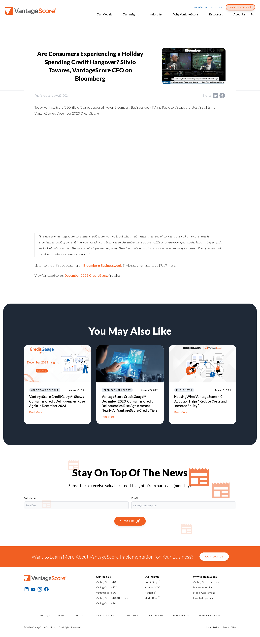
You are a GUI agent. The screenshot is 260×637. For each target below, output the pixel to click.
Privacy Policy (212, 627)
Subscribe (130, 521)
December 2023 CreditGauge (86, 275)
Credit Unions (130, 615)
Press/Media (200, 7)
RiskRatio (150, 592)
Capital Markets (156, 615)
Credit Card (78, 615)
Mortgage (44, 615)
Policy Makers (181, 615)
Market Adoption (203, 587)
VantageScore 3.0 (106, 603)
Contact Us (214, 556)
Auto (61, 615)
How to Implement (204, 597)
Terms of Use (229, 627)
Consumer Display (104, 615)
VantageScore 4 (106, 587)
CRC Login (216, 7)
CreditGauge (152, 582)
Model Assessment (204, 592)
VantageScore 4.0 (106, 582)
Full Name (29, 498)
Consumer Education (209, 615)
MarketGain (152, 597)
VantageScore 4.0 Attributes (112, 597)
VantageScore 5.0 (106, 592)
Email (134, 498)
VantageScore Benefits (206, 582)
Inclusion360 (152, 587)
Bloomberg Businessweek (102, 265)
